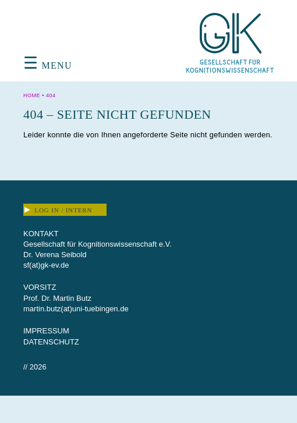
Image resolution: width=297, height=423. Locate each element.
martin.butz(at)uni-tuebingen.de (76, 308)
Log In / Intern (58, 210)
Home (31, 95)
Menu (47, 65)
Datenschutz (51, 341)
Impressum (46, 330)
